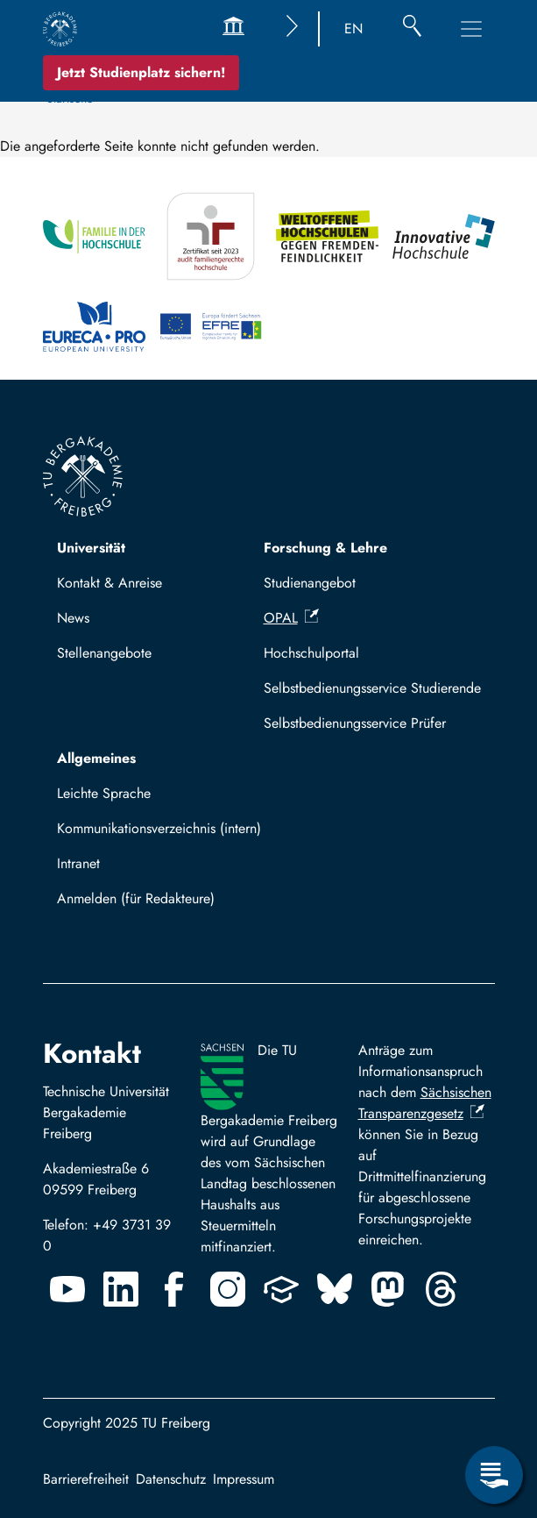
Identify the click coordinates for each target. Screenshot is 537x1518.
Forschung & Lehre (325, 548)
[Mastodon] (388, 1289)
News (73, 618)
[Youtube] (67, 1289)
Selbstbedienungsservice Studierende (372, 688)
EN (353, 28)
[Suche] (412, 28)
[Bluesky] (334, 1289)
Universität (91, 548)
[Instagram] (227, 1289)
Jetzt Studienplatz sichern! (141, 72)
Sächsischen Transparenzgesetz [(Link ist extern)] (424, 1102)
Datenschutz (171, 1479)
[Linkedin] (120, 1289)
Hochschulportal (311, 653)
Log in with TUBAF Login (140, 904)
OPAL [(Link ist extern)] (291, 618)
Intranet (78, 863)
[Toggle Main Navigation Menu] (471, 29)
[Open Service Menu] (494, 1475)
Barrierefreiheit (86, 1479)
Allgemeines (96, 758)
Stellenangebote (104, 653)
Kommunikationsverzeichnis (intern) (159, 828)
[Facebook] (174, 1289)
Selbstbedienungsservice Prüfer (355, 723)
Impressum (243, 1479)
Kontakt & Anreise (109, 583)
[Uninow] (281, 1289)
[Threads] (441, 1289)
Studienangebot (310, 583)
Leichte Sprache (104, 793)
